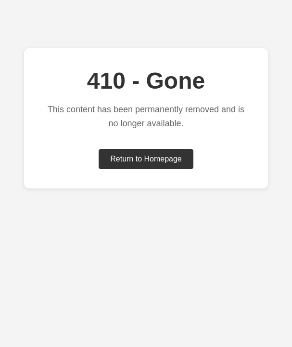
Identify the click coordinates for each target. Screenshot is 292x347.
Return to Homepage (146, 159)
